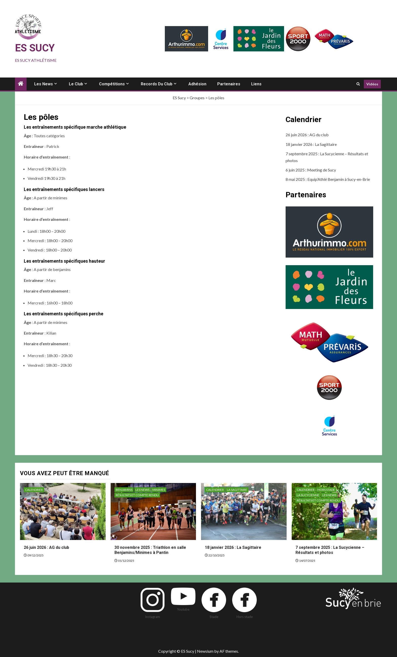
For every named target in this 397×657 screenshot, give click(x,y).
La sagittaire (237, 490)
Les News (142, 490)
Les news (43, 84)
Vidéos (372, 84)
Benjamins (124, 490)
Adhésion (197, 84)
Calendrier (34, 490)
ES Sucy (35, 48)
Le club (76, 84)
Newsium (205, 651)
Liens (256, 84)
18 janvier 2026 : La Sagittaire (311, 144)
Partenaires (228, 84)
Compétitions (112, 84)
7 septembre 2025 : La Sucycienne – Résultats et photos (329, 550)
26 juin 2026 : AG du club (307, 134)
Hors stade (326, 490)
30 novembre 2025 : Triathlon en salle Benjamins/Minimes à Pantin (150, 550)
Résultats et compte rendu (137, 495)
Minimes (158, 490)
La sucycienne (308, 495)
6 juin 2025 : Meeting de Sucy (311, 169)
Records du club (156, 84)
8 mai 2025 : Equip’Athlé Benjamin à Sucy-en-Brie (328, 179)
